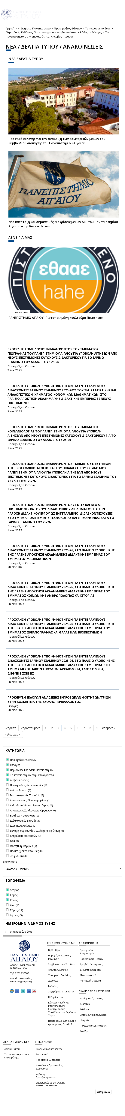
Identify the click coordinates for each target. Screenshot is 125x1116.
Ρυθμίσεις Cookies (26, 1113)
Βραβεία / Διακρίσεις (91, 964)
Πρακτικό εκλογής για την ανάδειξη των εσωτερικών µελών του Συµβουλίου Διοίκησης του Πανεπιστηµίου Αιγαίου (56, 141)
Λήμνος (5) (16, 915)
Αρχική (10, 28)
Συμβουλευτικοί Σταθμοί (61, 964)
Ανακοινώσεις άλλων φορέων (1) (30, 800)
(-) (6, 931)
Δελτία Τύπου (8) (20, 790)
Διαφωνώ (103, 1091)
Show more (10, 861)
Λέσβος (57, 36)
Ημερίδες (85, 1020)
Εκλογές (96, 32)
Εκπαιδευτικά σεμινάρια (93, 1014)
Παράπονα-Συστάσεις (48, 1059)
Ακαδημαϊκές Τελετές (91, 998)
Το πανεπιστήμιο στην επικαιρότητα (16, 1056)
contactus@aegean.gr (22, 981)
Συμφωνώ (86, 1092)
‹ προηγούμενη (30, 728)
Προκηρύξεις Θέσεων (68, 28)
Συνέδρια (85, 1031)
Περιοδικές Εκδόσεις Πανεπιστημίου (30, 32)
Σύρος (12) (16, 910)
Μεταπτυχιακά (88, 975)
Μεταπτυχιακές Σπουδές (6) (27, 795)
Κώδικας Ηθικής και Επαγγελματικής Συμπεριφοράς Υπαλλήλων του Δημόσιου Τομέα (62, 1009)
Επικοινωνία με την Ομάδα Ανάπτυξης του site (50, 1084)
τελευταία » (12, 734)
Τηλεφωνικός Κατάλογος (49, 1049)
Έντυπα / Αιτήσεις (58, 969)
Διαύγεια (53, 980)
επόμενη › (108, 728)
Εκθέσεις (84, 1009)
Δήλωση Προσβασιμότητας (46, 1075)
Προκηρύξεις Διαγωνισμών (87, 952)
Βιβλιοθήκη (54, 950)
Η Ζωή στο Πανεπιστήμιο (34, 28)
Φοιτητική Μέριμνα (90, 980)
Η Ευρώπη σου (56, 997)
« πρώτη (10, 728)
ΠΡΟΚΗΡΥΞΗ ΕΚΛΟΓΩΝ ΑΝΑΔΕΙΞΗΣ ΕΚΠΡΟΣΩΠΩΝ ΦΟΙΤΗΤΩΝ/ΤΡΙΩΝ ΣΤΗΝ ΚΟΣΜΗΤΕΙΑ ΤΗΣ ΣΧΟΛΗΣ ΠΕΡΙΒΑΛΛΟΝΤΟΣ (59, 699)
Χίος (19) (15, 905)
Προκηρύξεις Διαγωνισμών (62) (29, 785)
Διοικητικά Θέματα (90, 969)
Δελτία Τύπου (12, 1049)
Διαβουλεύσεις (67, 32)
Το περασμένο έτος (98, 28)
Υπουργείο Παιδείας (59, 975)
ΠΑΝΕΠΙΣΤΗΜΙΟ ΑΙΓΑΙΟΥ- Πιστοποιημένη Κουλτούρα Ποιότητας (55, 318)
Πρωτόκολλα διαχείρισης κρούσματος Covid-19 (62, 1022)
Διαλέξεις (85, 1004)
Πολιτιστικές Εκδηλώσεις (93, 1025)
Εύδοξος (53, 986)
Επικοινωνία (42, 1054)
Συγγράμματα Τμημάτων (61, 991)
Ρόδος (84, 32)
